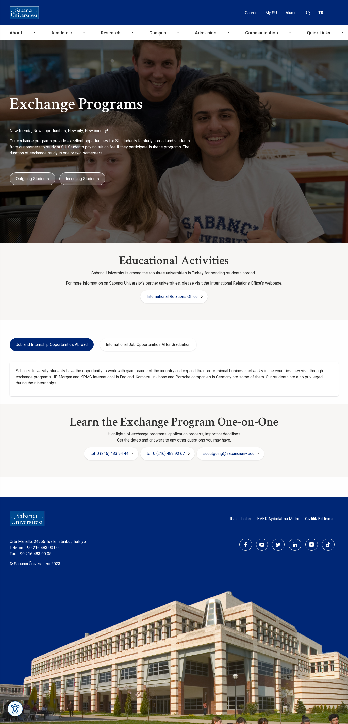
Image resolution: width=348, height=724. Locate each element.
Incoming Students (82, 178)
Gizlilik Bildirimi (319, 518)
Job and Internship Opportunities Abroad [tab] (52, 344)
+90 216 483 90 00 (42, 547)
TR (320, 12)
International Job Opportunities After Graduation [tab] (148, 344)
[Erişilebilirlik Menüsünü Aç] (15, 708)
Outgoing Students (32, 178)
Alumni (291, 12)
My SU (271, 12)
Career (251, 12)
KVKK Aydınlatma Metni (278, 518)
